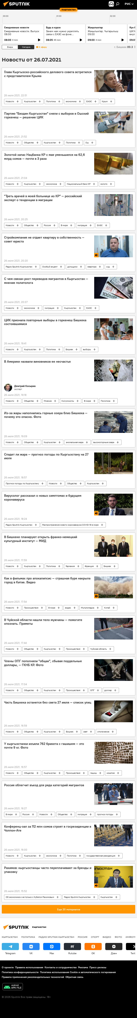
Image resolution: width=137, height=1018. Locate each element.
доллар (108, 690)
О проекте (8, 967)
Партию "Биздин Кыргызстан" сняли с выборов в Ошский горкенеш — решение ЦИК (46, 115)
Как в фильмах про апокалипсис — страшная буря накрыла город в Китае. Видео (47, 580)
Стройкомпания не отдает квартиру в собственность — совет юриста (44, 239)
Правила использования (29, 967)
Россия (47, 225)
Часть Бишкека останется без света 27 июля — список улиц (47, 702)
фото (118, 936)
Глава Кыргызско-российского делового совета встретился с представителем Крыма (48, 74)
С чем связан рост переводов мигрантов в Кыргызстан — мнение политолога (46, 281)
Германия (70, 566)
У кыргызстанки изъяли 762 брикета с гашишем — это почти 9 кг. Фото (44, 746)
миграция (82, 225)
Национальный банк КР (78, 184)
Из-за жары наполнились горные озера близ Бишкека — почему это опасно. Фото (45, 415)
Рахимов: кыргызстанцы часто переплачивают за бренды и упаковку (47, 870)
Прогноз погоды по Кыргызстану (22, 483)
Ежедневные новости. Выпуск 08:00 (21, 33)
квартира (91, 266)
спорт (95, 936)
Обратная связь (74, 977)
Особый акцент (49, 266)
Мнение (48, 401)
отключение (103, 731)
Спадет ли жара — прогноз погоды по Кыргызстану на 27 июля (46, 456)
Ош (87, 142)
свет (85, 731)
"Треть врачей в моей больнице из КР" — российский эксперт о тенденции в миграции (43, 198)
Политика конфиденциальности (20, 972)
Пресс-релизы (97, 967)
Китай (107, 607)
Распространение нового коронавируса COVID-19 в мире (70, 524)
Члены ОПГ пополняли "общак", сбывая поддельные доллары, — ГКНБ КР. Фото (43, 663)
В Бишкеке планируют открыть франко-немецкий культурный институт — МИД (40, 539)
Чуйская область (98, 649)
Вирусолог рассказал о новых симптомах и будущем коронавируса (42, 498)
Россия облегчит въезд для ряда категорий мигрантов (44, 785)
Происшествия (31, 607)
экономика (71, 101)
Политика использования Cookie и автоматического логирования (78, 972)
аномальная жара (74, 442)
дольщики (72, 266)
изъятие (111, 773)
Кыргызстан (30, 101)
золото (103, 184)
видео (68, 607)
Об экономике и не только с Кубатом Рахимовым (30, 897)
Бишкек (69, 349)
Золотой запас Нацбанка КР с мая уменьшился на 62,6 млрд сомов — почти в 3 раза (44, 157)
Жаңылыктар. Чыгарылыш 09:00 (103, 33)
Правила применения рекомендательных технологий (33, 977)
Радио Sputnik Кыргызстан (19, 266)
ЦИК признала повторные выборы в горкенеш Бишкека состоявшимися (45, 322)
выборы (87, 349)
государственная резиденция (100, 855)
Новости (10, 101)
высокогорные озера (103, 442)
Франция (89, 566)
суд (108, 266)
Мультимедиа (87, 607)
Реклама (83, 967)
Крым (105, 101)
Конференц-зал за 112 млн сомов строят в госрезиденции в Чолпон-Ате (47, 828)
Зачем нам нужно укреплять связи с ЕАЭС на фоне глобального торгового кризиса (64, 34)
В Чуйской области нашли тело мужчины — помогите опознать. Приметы (43, 622)
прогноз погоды (105, 814)
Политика (51, 101)
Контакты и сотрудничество (61, 967)
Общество (29, 142)
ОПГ (92, 690)
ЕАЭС (89, 101)
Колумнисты (68, 401)
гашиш (93, 773)
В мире (64, 225)
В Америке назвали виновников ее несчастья (37, 362)
